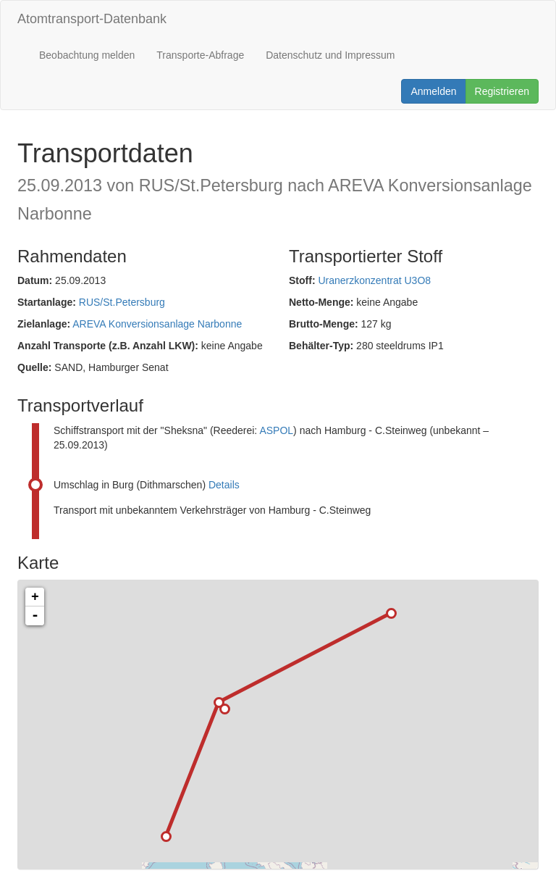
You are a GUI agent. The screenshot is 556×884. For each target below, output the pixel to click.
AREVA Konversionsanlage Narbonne (157, 324)
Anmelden (433, 91)
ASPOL (276, 430)
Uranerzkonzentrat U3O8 (374, 280)
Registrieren (502, 91)
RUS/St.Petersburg (122, 302)
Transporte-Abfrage (200, 55)
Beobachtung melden (87, 55)
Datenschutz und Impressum (330, 55)
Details (224, 485)
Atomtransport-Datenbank (92, 19)
